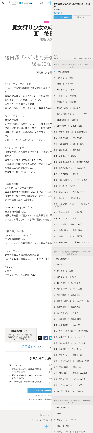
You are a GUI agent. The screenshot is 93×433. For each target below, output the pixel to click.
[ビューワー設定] (42, 3)
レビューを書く (62, 17)
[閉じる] (33, 331)
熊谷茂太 (57, 9)
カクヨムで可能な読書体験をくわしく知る (46, 399)
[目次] (48, 3)
